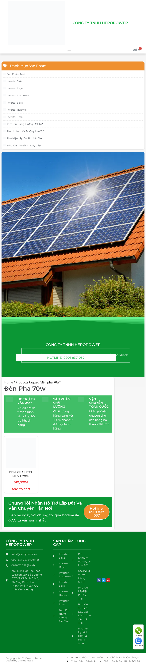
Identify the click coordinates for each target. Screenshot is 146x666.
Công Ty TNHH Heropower (20, 543)
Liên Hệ (138, 632)
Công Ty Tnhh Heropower (100, 23)
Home (8, 382)
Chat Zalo (138, 642)
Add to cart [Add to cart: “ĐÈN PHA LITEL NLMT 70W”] (21, 489)
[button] (69, 50)
